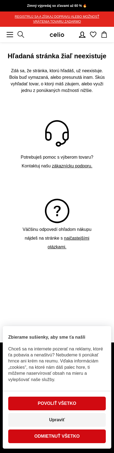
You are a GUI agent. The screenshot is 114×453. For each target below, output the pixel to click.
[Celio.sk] (57, 34)
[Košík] (104, 34)
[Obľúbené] (93, 34)
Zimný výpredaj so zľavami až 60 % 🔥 (57, 6)
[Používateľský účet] (82, 34)
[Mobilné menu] (10, 34)
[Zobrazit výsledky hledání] (21, 34)
